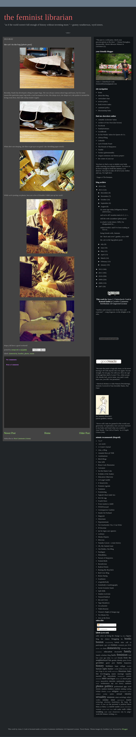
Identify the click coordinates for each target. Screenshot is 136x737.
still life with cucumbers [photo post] (113, 219)
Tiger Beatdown (103, 603)
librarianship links (104, 111)
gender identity (117, 660)
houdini (21, 353)
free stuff (114, 658)
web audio (117, 709)
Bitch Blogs (102, 459)
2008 (101, 283)
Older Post (84, 433)
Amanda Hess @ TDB (106, 453)
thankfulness (116, 702)
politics (109, 686)
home (100, 92)
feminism (122, 654)
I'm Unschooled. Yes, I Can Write (110, 525)
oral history (119, 683)
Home (47, 433)
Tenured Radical (104, 597)
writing (111, 714)
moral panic (127, 679)
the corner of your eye (106, 159)
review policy (103, 101)
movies (112, 681)
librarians (122, 671)
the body (124, 702)
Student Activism (104, 594)
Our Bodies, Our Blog (106, 549)
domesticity (13, 353)
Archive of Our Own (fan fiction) (110, 123)
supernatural (120, 700)
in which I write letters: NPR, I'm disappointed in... (112, 223)
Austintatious (102, 456)
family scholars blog (103, 655)
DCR (129, 645)
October (104, 200)
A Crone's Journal (104, 447)
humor (110, 669)
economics (99, 652)
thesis (129, 704)
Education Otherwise (105, 477)
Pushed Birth (102, 561)
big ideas (123, 636)
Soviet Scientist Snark (106, 588)
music (97, 683)
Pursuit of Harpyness (105, 558)
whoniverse (116, 712)
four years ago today (103, 658)
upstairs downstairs (125, 707)
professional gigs (120, 686)
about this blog (103, 95)
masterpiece (121, 676)
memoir (128, 676)
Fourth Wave (102, 501)
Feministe (101, 489)
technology (99, 702)
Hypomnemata (103, 522)
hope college (120, 666)
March (103, 258)
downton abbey (126, 648)
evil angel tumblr (104, 480)
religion (115, 691)
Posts (100, 625)
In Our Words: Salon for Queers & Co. (111, 135)
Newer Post (10, 433)
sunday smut (108, 700)
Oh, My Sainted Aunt (105, 546)
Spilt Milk (101, 591)
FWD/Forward (103, 507)
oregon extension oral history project (111, 156)
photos (26, 353)
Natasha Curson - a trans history (109, 543)
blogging (115, 639)
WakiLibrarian (103, 609)
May (102, 251)
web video (126, 709)
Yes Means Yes (103, 615)
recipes (109, 691)
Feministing (102, 492)
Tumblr (100, 150)
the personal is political (117, 704)
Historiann (102, 519)
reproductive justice (125, 691)
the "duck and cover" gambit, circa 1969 (114, 236)
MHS (104, 678)
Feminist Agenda (104, 486)
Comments (102, 629)
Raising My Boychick (106, 570)
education (108, 651)
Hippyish (101, 516)
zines (115, 714)
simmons (111, 697)
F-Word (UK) (103, 483)
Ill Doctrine (102, 528)
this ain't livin (103, 600)
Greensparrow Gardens (106, 510)
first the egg (102, 498)
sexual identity (124, 694)
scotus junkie (108, 694)
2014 (101, 186)
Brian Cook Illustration (106, 465)
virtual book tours (107, 709)
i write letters (118, 669)
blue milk (101, 462)
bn (122, 639)
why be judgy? (126, 712)
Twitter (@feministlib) (106, 153)
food (129, 655)
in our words (107, 671)
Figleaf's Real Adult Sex (106, 495)
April (103, 255)
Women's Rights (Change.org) (108, 612)
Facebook (101, 126)
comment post (122, 645)
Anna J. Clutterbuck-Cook (118, 299)
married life (101, 676)
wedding (99, 712)
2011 (101, 273)
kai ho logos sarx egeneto (107, 531)
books (127, 638)
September (105, 203)
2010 (101, 276)
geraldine (100, 663)
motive (98, 681)
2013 (101, 190)
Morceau (101, 540)
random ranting (120, 689)
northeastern (105, 683)
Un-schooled (102, 606)
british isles (119, 642)
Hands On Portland (105, 513)
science (98, 694)
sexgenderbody (103, 582)
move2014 (104, 681)
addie (97, 636)
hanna (119, 663)
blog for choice (102, 639)
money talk (119, 678)
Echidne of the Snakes (106, 474)
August (103, 206)
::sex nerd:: (102, 444)
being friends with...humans (110, 233)
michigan (111, 678)
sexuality (101, 696)
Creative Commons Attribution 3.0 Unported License (114, 303)
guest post (110, 663)
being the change (113, 636)
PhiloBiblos (102, 555)
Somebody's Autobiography (108, 585)
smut (117, 697)
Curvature (101, 468)
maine (114, 674)
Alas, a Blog (102, 450)
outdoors (128, 683)
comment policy (103, 108)
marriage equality (124, 674)
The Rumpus (107, 177)
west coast (108, 712)
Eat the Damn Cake (105, 471)
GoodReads (102, 132)
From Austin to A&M (105, 504)
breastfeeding (109, 642)
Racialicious (102, 564)
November (105, 196)
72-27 (100, 441)
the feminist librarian (38, 17)
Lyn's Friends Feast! (105, 144)
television (107, 702)
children (113, 645)
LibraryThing (103, 138)
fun (109, 660)
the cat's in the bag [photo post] (111, 240)
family (127, 651)
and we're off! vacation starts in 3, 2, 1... (114, 215)
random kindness (107, 689)
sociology (122, 697)
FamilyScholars (103, 129)
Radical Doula (103, 567)
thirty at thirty (101, 707)
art (105, 636)
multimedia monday (123, 681)
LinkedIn (101, 141)
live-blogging (105, 674)
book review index (104, 104)
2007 (101, 286)
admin (102, 636)
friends (120, 658)
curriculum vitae (104, 98)
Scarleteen (101, 579)
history (100, 665)
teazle (32, 353)
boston (99, 641)
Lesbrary (101, 534)
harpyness (127, 663)
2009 (101, 280)
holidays (109, 666)
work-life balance (102, 714)
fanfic (113, 655)
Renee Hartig (102, 576)
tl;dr (108, 707)
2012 (101, 269)
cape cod (107, 645)
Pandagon (101, 552)
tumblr (117, 707)
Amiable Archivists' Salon (107, 120)
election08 (118, 652)
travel (111, 706)
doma (105, 648)
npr (112, 683)
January (104, 265)
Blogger (125, 729)
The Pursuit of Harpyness (107, 147)
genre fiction (127, 660)
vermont (98, 709)
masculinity (112, 676)
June (102, 248)
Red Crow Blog (103, 573)
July (102, 244)
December (105, 193)
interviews (115, 671)
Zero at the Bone (104, 618)
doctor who (99, 648)
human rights (101, 669)
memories (98, 678)
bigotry (128, 636)
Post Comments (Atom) (22, 438)
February (104, 261)
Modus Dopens (103, 537)
